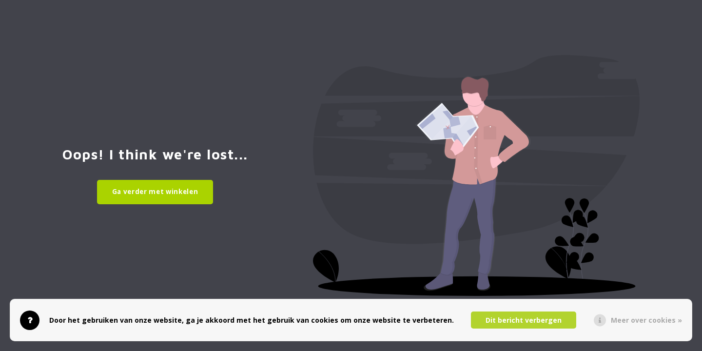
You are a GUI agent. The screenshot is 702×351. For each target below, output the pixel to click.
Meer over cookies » (646, 320)
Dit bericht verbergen (524, 320)
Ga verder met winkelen (155, 191)
